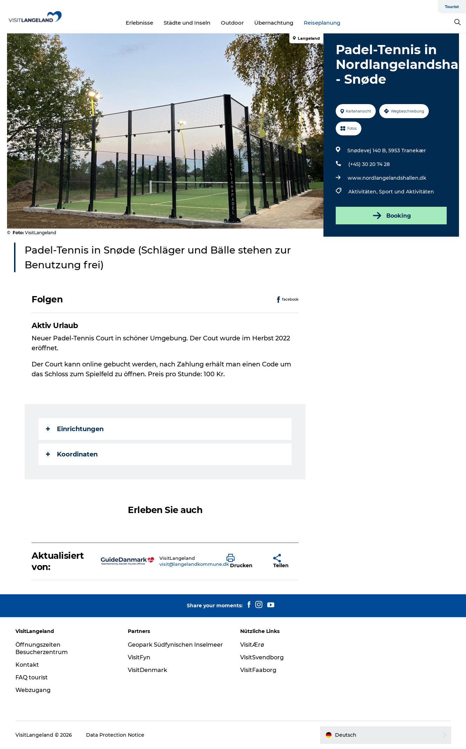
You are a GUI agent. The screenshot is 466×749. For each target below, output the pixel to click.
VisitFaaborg (258, 670)
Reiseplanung (322, 22)
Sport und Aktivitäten (406, 191)
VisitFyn (139, 657)
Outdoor (232, 22)
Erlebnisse (139, 22)
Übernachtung (273, 22)
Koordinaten (72, 454)
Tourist (452, 6)
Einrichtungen (75, 429)
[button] (245, 561)
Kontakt (27, 664)
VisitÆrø (252, 644)
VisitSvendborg (262, 657)
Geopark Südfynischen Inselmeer (175, 644)
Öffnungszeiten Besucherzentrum (41, 648)
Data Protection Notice (115, 735)
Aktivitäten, (363, 191)
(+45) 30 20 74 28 (369, 164)
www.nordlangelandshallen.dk (387, 178)
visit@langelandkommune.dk (194, 564)
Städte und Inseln (187, 22)
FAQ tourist (31, 677)
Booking (391, 215)
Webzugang (33, 690)
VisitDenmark (147, 670)
